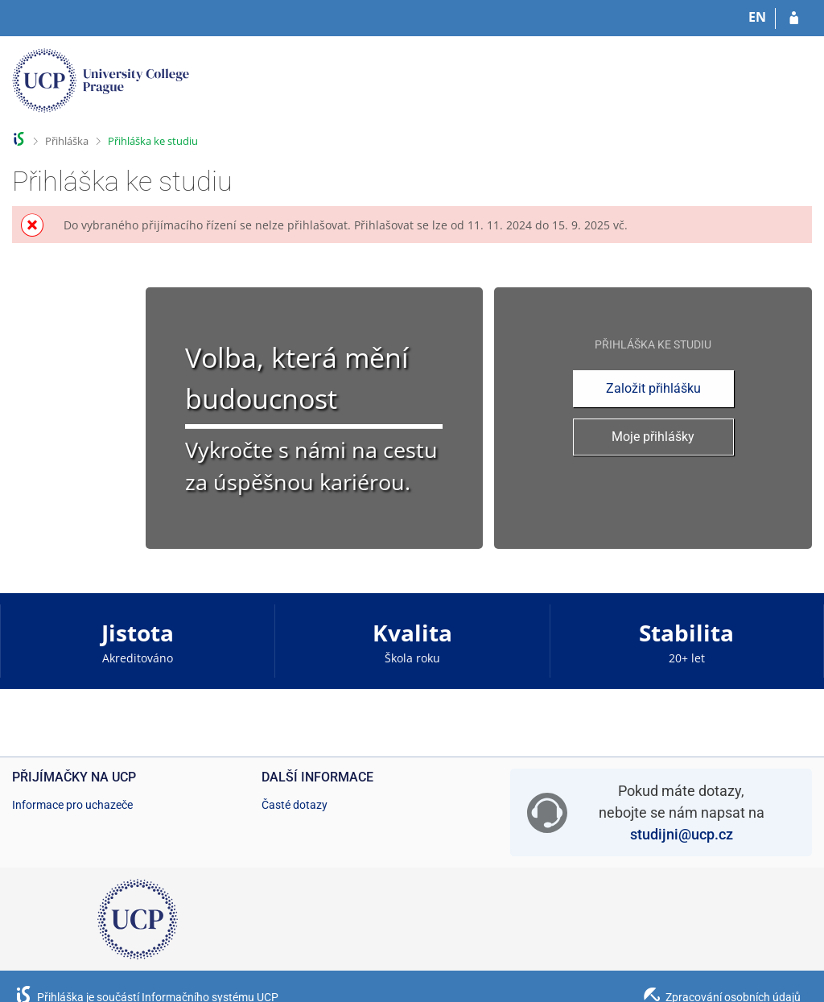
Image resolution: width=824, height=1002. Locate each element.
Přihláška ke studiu (153, 141)
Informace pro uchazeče (72, 804)
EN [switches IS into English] (757, 17)
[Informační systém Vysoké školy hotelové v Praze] (100, 84)
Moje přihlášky (653, 436)
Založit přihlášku (653, 388)
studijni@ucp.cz (681, 834)
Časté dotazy (295, 804)
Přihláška (67, 141)
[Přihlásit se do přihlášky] (794, 18)
